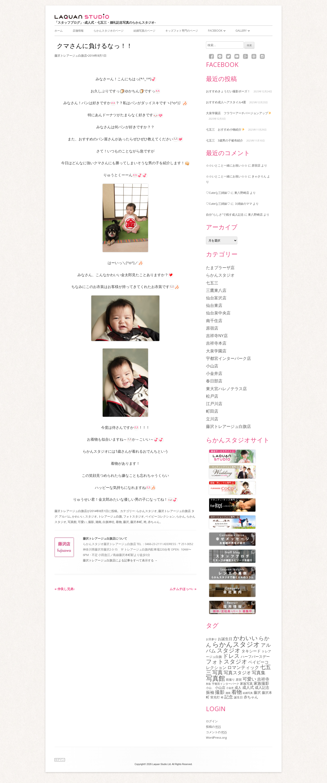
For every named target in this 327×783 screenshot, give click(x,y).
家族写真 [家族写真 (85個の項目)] (246, 683)
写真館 (72, 522)
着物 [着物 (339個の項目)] (236, 691)
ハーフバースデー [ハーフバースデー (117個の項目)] (255, 656)
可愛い (82, 522)
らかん (180, 516)
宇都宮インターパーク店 (228, 358)
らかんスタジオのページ (109, 31)
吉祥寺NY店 (217, 335)
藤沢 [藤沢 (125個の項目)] (257, 692)
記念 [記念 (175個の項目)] (228, 697)
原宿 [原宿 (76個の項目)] (239, 679)
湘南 (98, 522)
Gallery (241, 31)
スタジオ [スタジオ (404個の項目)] (228, 650)
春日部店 (214, 381)
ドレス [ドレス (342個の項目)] (231, 655)
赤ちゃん (154, 522)
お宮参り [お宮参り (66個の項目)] (211, 639)
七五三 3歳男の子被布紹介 (224, 140)
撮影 (91, 522)
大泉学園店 (216, 351)
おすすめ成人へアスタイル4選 (226, 102)
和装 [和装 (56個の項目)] (208, 683)
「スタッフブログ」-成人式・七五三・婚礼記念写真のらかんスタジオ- (105, 22)
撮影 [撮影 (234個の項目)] (220, 692)
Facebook (215, 31)
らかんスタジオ (146, 511)
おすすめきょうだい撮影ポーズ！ (228, 91)
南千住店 (214, 320)
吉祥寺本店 (216, 343)
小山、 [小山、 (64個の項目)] (210, 688)
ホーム (58, 31)
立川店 (212, 419)
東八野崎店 (241, 193)
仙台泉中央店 (218, 313)
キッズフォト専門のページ (181, 31)
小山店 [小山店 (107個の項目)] (220, 687)
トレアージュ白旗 (110, 516)
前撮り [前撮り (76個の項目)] (230, 679)
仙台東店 (214, 305)
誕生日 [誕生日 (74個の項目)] (238, 697)
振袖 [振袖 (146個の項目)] (210, 692)
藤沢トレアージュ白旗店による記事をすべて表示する (120, 560)
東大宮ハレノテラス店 (226, 388)
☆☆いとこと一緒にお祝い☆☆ (226, 165)
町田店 (212, 411)
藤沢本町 (136, 522)
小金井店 (214, 373)
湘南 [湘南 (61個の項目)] (227, 693)
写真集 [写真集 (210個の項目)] (258, 672)
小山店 (212, 366)
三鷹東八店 (216, 290)
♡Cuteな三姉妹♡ (218, 193)
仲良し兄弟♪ (64, 589)
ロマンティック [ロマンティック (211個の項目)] (243, 667)
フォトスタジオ (133, 516)
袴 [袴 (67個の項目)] (222, 697)
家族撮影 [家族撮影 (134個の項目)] (261, 683)
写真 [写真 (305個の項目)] (217, 672)
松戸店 (212, 396)
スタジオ (91, 516)
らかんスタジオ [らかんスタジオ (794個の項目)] (236, 644)
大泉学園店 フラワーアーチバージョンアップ (238, 113)
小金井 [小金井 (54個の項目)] (230, 688)
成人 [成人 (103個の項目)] (238, 687)
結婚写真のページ (144, 31)
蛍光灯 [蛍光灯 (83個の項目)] (215, 697)
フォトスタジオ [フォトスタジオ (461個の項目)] (226, 661)
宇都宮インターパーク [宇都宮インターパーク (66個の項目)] (225, 684)
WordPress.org (216, 737)
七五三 (212, 282)
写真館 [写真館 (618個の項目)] (215, 678)
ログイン (212, 721)
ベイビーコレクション (160, 516)
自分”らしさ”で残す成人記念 (225, 214)
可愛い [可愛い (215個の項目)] (249, 679)
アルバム (65, 516)
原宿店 (256, 165)
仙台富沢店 (216, 298)
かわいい (78, 516)
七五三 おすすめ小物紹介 (225, 129)
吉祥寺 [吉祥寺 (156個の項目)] (263, 679)
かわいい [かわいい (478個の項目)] (245, 638)
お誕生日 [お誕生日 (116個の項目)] (225, 638)
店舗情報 (78, 31)
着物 (119, 522)
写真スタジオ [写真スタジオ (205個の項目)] (237, 672)
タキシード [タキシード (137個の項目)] (251, 651)
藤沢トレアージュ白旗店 (70, 55)
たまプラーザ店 (220, 267)
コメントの (216, 732)
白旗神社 (108, 522)
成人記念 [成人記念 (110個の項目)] (262, 687)
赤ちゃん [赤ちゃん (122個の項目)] (251, 697)
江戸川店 (214, 403)
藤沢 (126, 522)
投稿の (213, 727)
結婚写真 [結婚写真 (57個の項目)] (248, 693)
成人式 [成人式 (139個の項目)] (248, 687)
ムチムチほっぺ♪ (183, 589)
